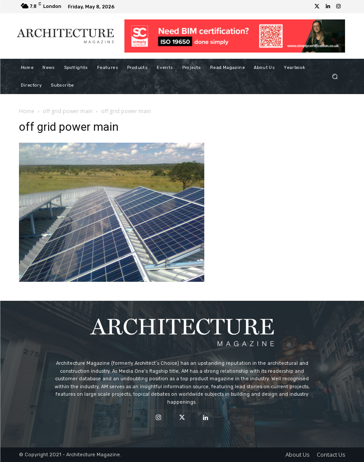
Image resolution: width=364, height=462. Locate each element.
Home (26, 111)
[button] (334, 76)
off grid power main (68, 111)
